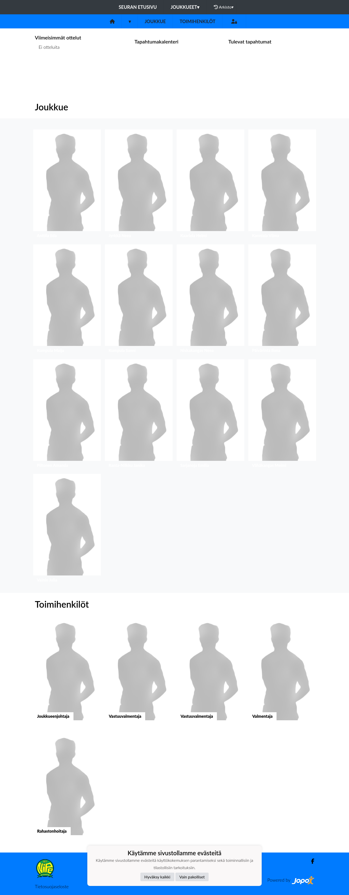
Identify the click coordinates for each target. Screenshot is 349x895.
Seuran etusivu (138, 7)
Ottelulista (47, 66)
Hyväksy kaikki (157, 876)
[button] (67, 184)
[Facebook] (310, 861)
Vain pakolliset (192, 876)
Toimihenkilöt (197, 21)
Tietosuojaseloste (52, 886)
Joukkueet (185, 7)
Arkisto (224, 7)
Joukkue (155, 21)
